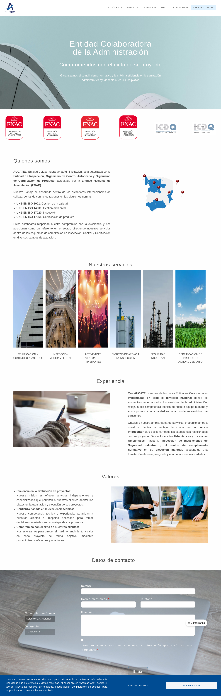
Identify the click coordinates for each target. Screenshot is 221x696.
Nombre (86, 586)
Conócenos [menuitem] (115, 8)
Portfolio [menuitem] (150, 8)
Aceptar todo (191, 685)
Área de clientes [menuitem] (203, 8)
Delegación (33, 626)
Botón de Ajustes (137, 685)
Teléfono (147, 599)
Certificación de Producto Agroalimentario (190, 358)
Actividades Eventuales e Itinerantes (93, 358)
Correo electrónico (94, 599)
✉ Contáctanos (196, 623)
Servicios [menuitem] (133, 8)
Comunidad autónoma (40, 613)
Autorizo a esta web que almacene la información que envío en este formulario (137, 647)
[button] (154, 184)
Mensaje (87, 612)
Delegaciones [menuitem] (180, 8)
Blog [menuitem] (164, 8)
